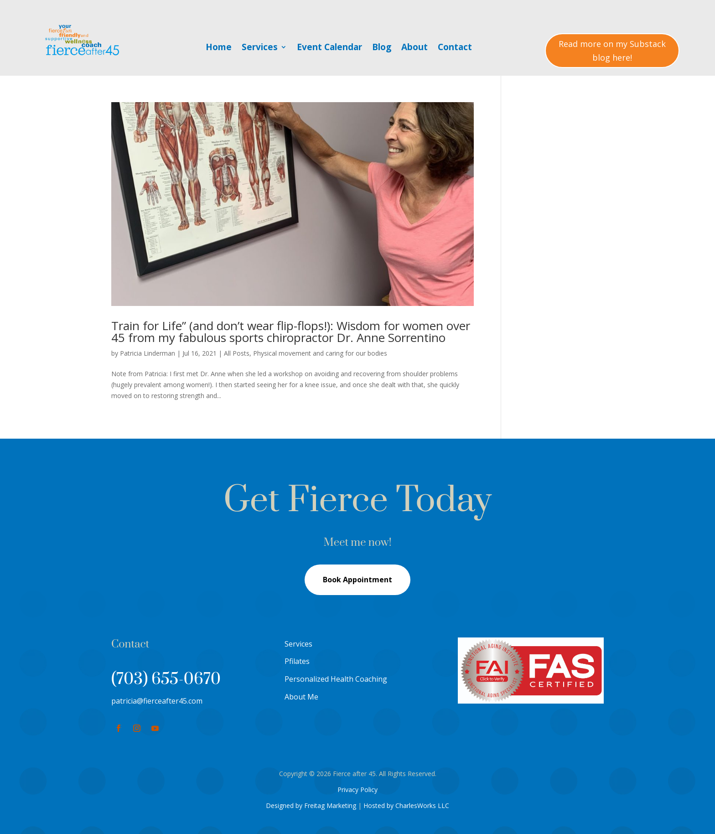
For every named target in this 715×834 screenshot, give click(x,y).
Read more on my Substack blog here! (612, 50)
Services (260, 48)
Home (219, 48)
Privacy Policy (357, 789)
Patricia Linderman (147, 353)
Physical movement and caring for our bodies (320, 353)
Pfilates (297, 661)
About (414, 48)
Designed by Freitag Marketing (311, 805)
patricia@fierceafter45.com (156, 701)
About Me (301, 697)
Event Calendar (329, 48)
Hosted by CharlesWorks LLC (406, 805)
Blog (381, 48)
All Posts (236, 353)
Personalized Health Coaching (336, 679)
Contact (455, 48)
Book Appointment (357, 580)
